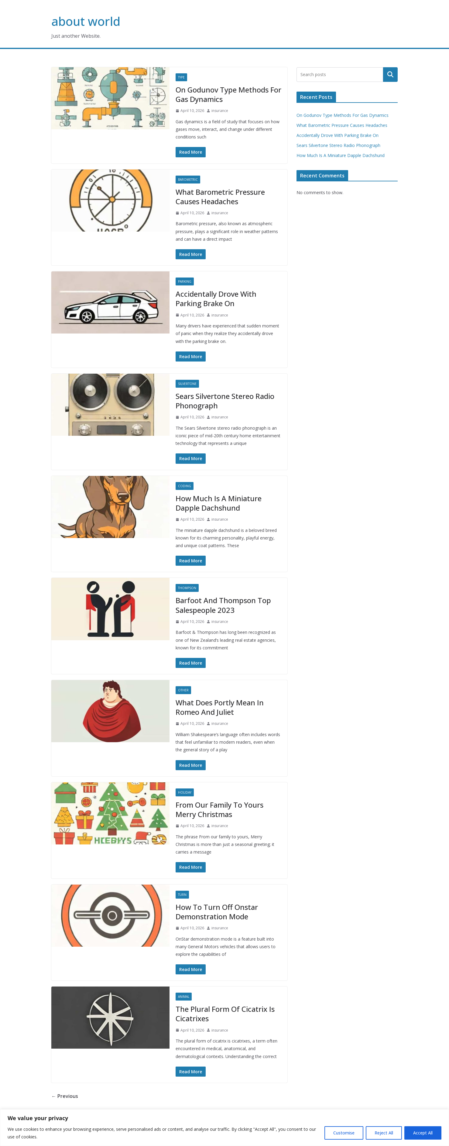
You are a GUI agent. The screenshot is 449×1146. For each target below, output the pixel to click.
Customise (344, 1133)
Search (390, 74)
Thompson (187, 588)
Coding (184, 486)
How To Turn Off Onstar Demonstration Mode (217, 911)
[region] (224, 1127)
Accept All (423, 1133)
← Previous (64, 1096)
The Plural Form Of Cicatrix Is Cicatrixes (225, 1013)
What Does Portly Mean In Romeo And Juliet (220, 707)
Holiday (184, 792)
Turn (182, 895)
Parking (184, 281)
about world (85, 21)
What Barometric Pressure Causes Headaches (220, 196)
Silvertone (187, 384)
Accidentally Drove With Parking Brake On (216, 298)
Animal (183, 996)
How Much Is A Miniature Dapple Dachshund (219, 503)
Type (181, 77)
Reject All (384, 1133)
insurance (219, 110)
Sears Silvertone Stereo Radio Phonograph (225, 401)
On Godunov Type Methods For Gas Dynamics (228, 94)
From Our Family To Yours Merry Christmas (219, 809)
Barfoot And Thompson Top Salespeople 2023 (223, 605)
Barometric (188, 179)
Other (183, 690)
